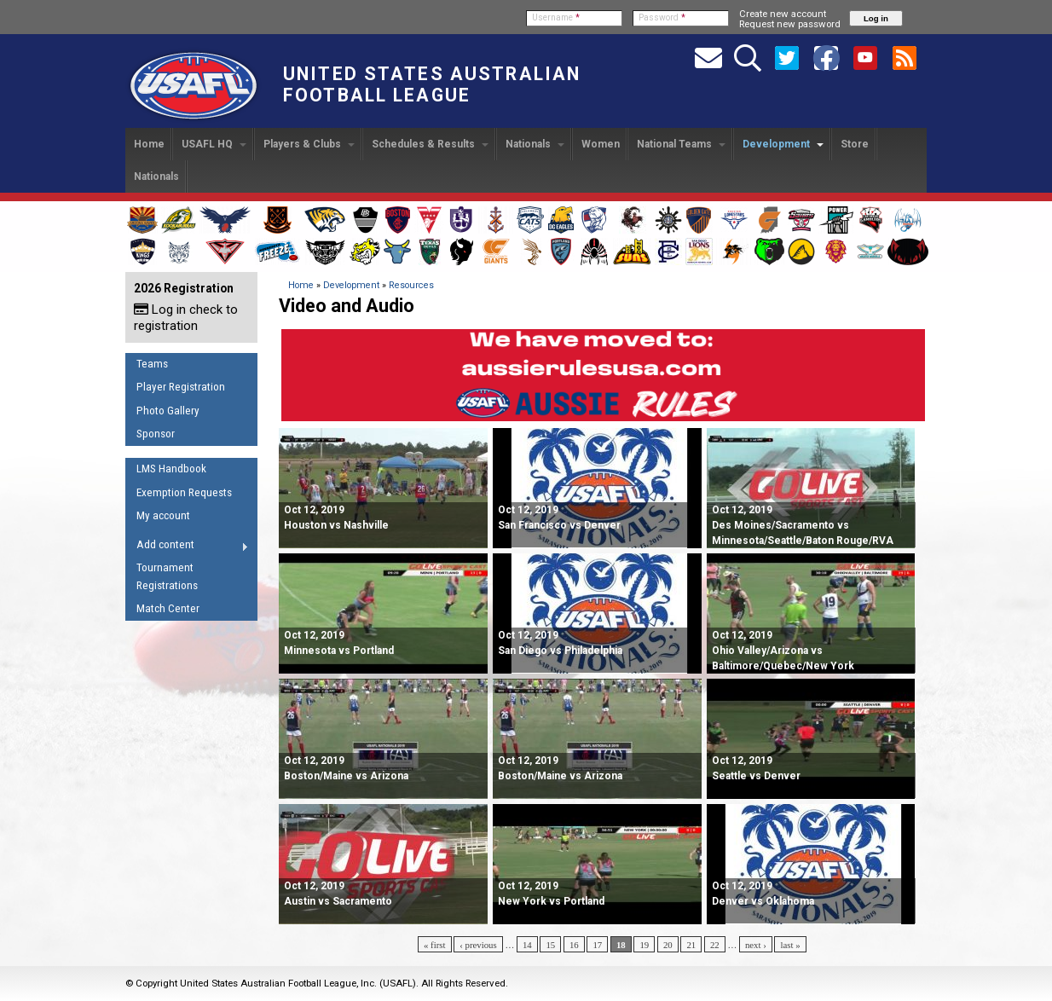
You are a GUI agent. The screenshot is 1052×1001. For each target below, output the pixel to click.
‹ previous (478, 945)
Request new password (790, 24)
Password (662, 17)
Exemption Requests (184, 492)
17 (597, 945)
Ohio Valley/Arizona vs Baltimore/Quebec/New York (783, 650)
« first (435, 945)
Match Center (167, 608)
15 (550, 945)
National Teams (681, 144)
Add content (187, 547)
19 (644, 945)
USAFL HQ (214, 144)
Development (783, 144)
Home (149, 144)
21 (691, 945)
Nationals (535, 144)
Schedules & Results (430, 144)
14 (527, 945)
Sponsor (155, 433)
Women (600, 144)
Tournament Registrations (167, 576)
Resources (411, 285)
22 (715, 945)
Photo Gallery (167, 410)
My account (163, 515)
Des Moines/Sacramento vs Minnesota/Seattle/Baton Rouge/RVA (802, 525)
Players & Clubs (309, 144)
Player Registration (180, 386)
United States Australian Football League (432, 84)
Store (855, 144)
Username (556, 17)
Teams (152, 363)
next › (755, 945)
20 (668, 945)
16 (574, 945)
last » (790, 945)
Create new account (782, 14)
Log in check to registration (186, 317)
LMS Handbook (171, 468)
